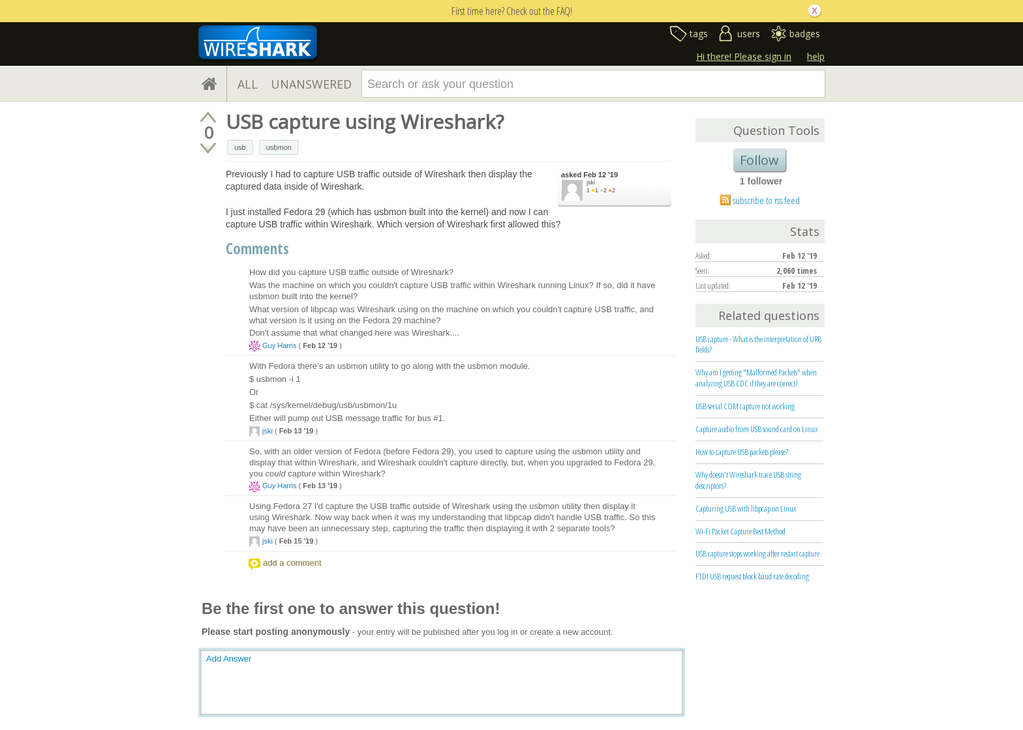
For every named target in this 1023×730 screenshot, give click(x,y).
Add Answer (228, 659)
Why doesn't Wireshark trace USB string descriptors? (748, 480)
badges (804, 33)
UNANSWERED (311, 84)
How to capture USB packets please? (741, 452)
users (748, 33)
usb (240, 147)
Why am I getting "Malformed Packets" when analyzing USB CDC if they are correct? (756, 377)
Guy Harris (279, 345)
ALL (247, 84)
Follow (759, 160)
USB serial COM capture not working (745, 406)
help (816, 56)
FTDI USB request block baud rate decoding (752, 576)
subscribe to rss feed (766, 200)
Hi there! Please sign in (743, 56)
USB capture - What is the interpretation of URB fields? (758, 344)
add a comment (292, 563)
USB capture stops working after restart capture (757, 553)
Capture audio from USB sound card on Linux (756, 429)
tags (699, 33)
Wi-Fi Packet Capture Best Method (740, 531)
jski (591, 182)
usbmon (279, 147)
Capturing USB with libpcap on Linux (745, 508)
